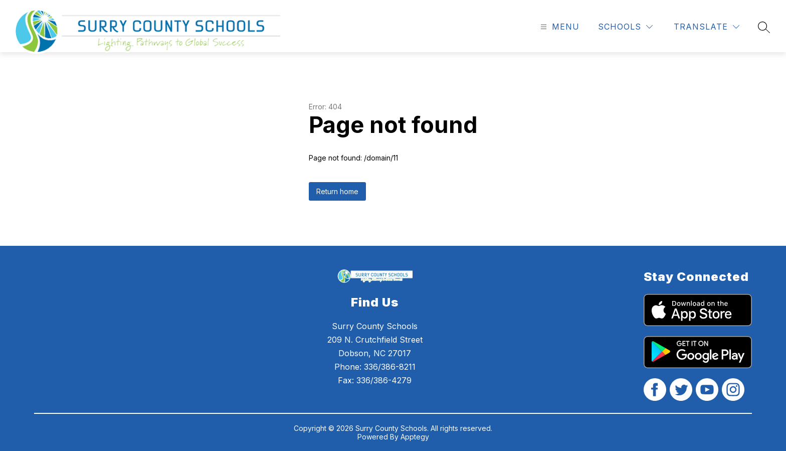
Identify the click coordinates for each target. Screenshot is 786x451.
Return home (337, 191)
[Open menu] (558, 27)
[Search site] (764, 27)
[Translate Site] (706, 27)
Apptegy (415, 436)
